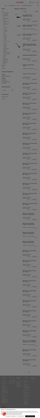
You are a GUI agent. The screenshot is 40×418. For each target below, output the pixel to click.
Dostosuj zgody (21, 416)
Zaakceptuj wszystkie (30, 416)
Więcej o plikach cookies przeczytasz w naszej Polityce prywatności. (11, 414)
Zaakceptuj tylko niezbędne (11, 416)
